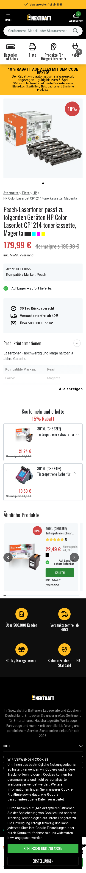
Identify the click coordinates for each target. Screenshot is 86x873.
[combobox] (43, 31)
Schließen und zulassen (43, 848)
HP (35, 193)
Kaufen (59, 572)
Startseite (11, 193)
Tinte (26, 193)
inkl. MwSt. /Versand (18, 255)
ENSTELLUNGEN (43, 861)
